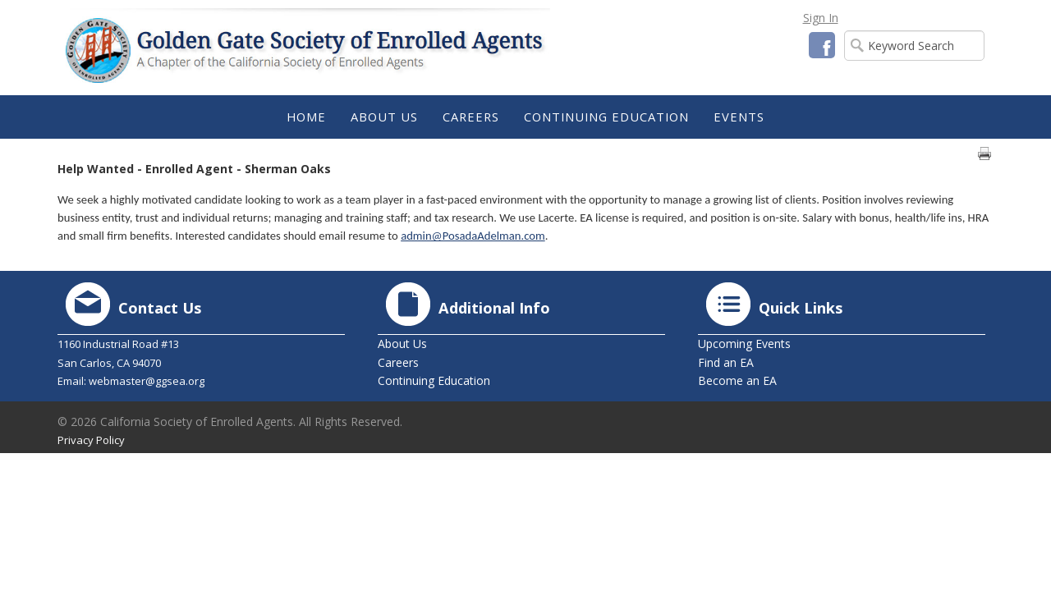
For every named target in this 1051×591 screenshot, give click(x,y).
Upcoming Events (744, 343)
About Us (402, 343)
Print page (984, 153)
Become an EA (737, 380)
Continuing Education (434, 380)
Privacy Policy (91, 440)
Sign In (820, 17)
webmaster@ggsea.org (146, 380)
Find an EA (726, 362)
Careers (398, 362)
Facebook (822, 45)
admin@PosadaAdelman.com (473, 235)
